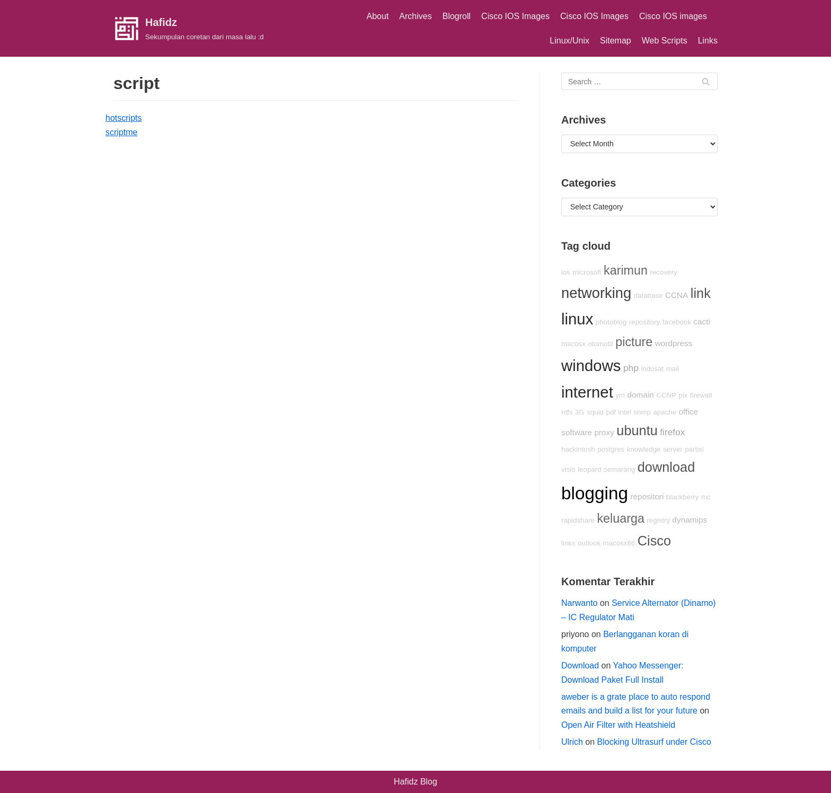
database (648, 295)
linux (577, 319)
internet (587, 392)
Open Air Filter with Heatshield (618, 724)
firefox (672, 432)
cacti (701, 321)
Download (580, 665)
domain (640, 394)
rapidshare (578, 520)
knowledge (644, 449)
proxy (604, 432)
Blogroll (457, 16)
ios (565, 272)
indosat (652, 369)
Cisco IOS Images (515, 16)
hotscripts (123, 117)
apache (664, 412)
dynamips (690, 519)
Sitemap (615, 40)
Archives (415, 16)
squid (595, 412)
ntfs (566, 412)
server (673, 449)
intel (624, 412)
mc (706, 497)
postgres (610, 449)
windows (591, 365)
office (688, 411)
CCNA (676, 294)
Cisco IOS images (673, 16)
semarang (619, 469)
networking (596, 293)
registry (658, 520)
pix (682, 395)
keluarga (620, 518)
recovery (663, 272)
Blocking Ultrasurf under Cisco (654, 741)
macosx (573, 344)
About (378, 16)
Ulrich (572, 741)
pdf (611, 412)
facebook (676, 322)
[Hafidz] (188, 28)
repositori (647, 496)
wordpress (674, 343)
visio (568, 469)
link (701, 293)
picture (633, 342)
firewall (701, 395)
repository (644, 322)
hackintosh (578, 449)
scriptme (121, 132)
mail (672, 369)
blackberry (682, 497)
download (666, 467)
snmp (642, 412)
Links (708, 40)
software (576, 432)
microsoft (587, 272)
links (568, 543)
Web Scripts (664, 40)
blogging (594, 493)
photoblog (611, 322)
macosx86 (619, 543)
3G (580, 412)
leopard (589, 469)
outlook (589, 543)
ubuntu (636, 430)
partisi (694, 449)
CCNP (666, 395)
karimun (626, 270)
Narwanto (579, 602)
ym (620, 395)
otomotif (600, 344)
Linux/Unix (569, 40)
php (631, 368)
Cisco (654, 540)
